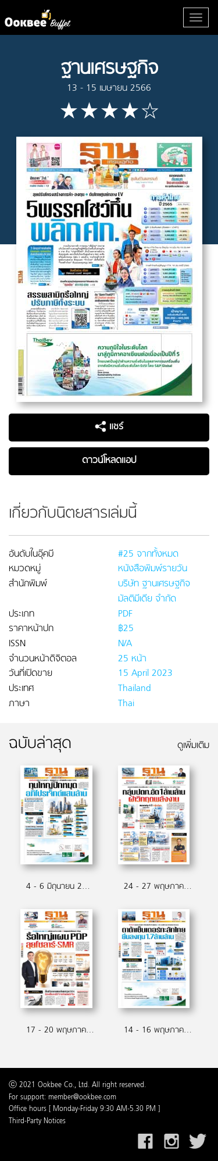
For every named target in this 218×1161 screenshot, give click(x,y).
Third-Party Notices (37, 1121)
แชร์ (109, 427)
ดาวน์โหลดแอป (109, 460)
